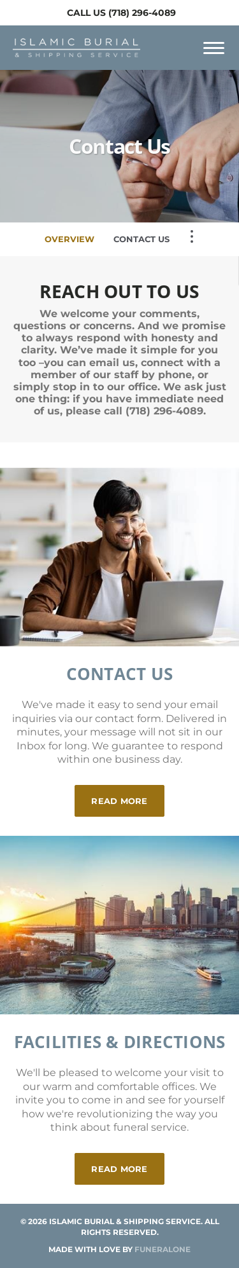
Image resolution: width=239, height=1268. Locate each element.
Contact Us (141, 239)
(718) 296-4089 (142, 12)
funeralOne (162, 1249)
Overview (69, 239)
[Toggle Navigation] (192, 236)
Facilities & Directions (120, 1041)
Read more (127, 795)
